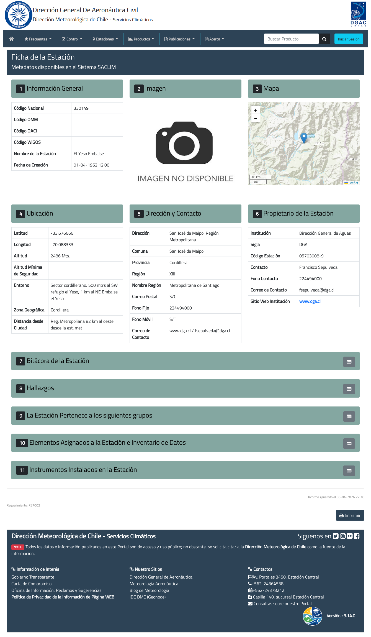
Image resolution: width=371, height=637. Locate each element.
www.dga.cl (310, 301)
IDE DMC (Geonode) (148, 596)
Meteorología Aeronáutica (154, 583)
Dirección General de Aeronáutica (161, 577)
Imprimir (350, 515)
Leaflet (351, 182)
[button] (303, 138)
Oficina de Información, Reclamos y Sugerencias (56, 590)
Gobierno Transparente (32, 577)
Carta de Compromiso (31, 583)
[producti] (291, 39)
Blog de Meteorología (149, 590)
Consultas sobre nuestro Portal (283, 603)
